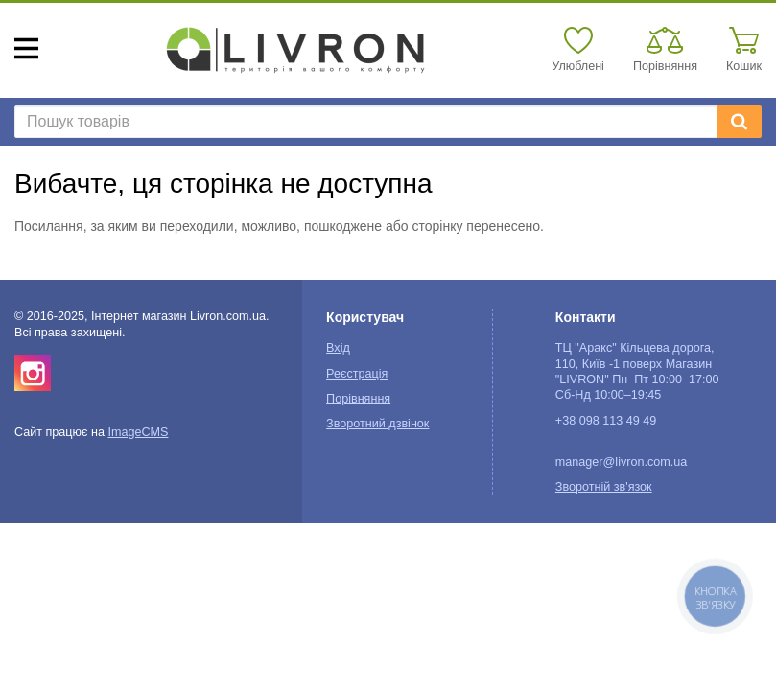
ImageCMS (137, 432)
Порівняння (358, 398)
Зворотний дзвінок (377, 423)
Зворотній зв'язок (603, 487)
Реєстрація (357, 373)
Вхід (338, 348)
